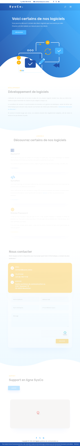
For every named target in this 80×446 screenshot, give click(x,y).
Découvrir (19, 31)
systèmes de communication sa (47, 441)
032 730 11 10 (26, 1)
